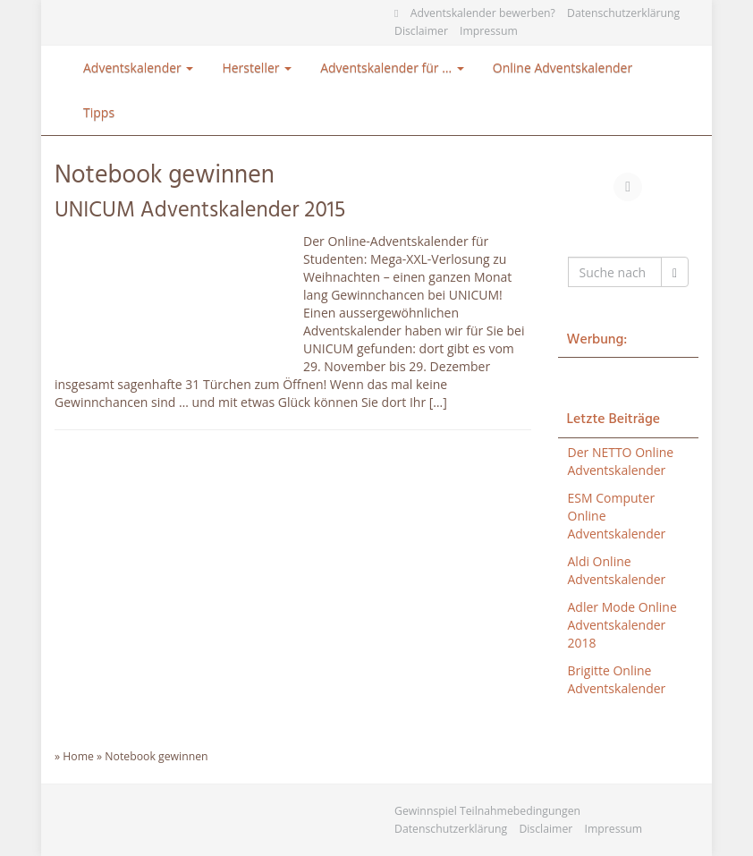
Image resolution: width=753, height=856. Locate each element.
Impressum (489, 30)
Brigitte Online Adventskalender (617, 679)
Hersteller (257, 67)
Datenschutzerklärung (623, 13)
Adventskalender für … (392, 67)
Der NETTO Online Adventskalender (621, 461)
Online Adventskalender (562, 67)
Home (78, 756)
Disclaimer (421, 30)
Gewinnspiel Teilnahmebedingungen (487, 810)
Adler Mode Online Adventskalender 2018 (622, 624)
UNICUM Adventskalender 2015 (200, 210)
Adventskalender (138, 67)
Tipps (98, 112)
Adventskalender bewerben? (482, 13)
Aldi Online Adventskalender (617, 570)
